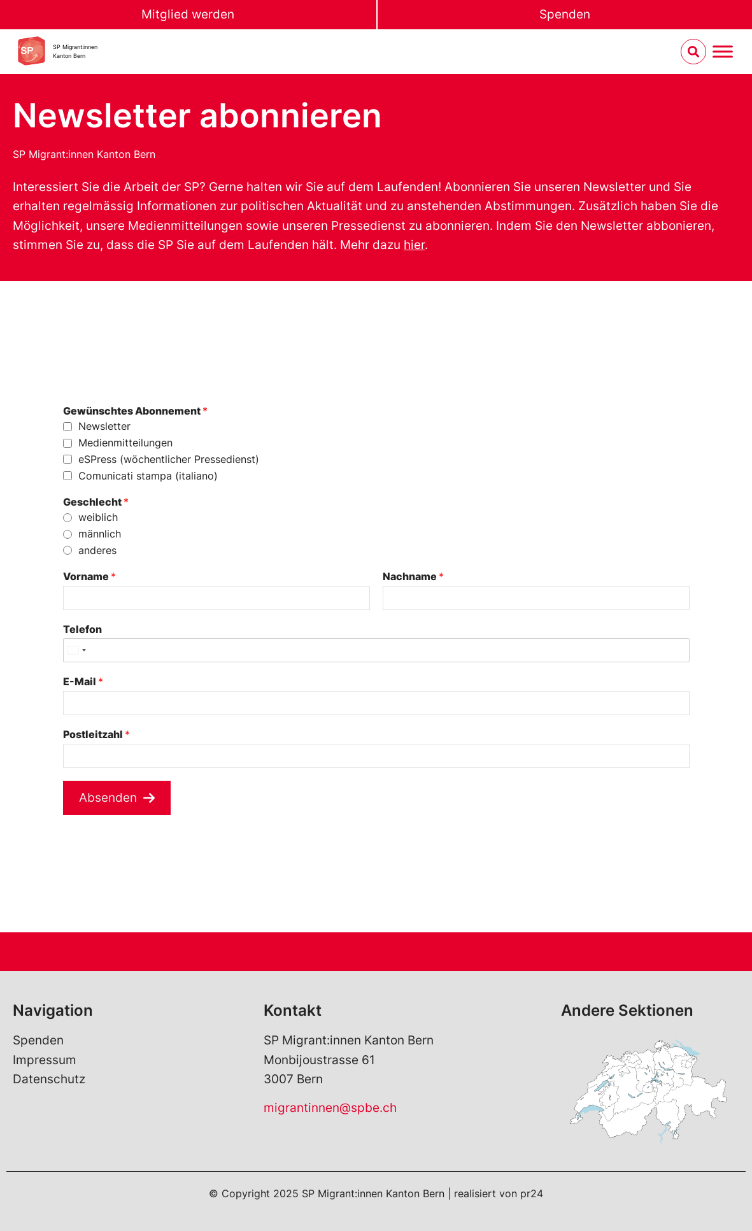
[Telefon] (376, 650)
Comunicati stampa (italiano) (148, 475)
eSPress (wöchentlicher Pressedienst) (168, 459)
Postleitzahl (96, 734)
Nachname (413, 576)
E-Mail (83, 681)
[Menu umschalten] (723, 52)
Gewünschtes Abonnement (135, 410)
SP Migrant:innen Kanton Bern (84, 154)
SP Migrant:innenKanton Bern (75, 51)
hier (414, 245)
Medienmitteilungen (125, 442)
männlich (99, 533)
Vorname (89, 576)
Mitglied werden (187, 14)
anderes (97, 550)
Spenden (564, 14)
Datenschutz (49, 1079)
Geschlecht (96, 501)
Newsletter (104, 426)
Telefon (82, 629)
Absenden (108, 797)
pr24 (531, 1193)
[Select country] (76, 650)
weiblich (98, 517)
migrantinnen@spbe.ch (330, 1107)
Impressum (44, 1060)
